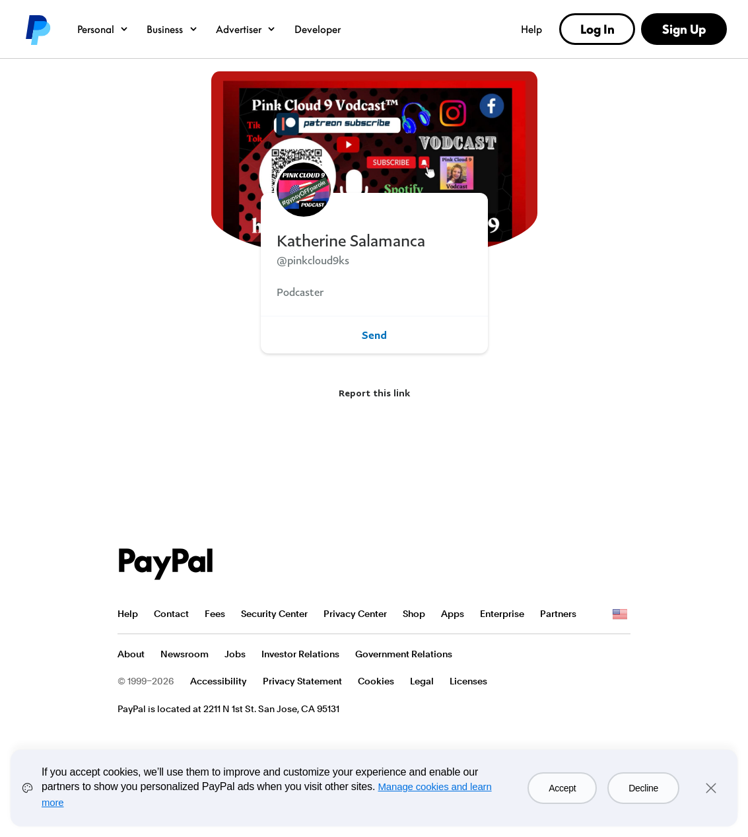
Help (531, 29)
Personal (103, 29)
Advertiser (246, 29)
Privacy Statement (302, 681)
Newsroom (184, 654)
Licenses (468, 681)
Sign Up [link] (684, 29)
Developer (317, 29)
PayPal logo (37, 29)
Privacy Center (355, 613)
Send (374, 335)
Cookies (376, 681)
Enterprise (502, 613)
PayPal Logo (166, 564)
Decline (643, 788)
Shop (414, 613)
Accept (562, 788)
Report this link (374, 392)
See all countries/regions (619, 614)
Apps (452, 613)
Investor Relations (300, 654)
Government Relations (403, 654)
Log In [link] (597, 29)
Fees (215, 613)
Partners (558, 613)
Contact (171, 613)
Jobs (235, 654)
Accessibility (218, 681)
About (131, 654)
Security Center (274, 613)
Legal (422, 681)
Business (173, 29)
